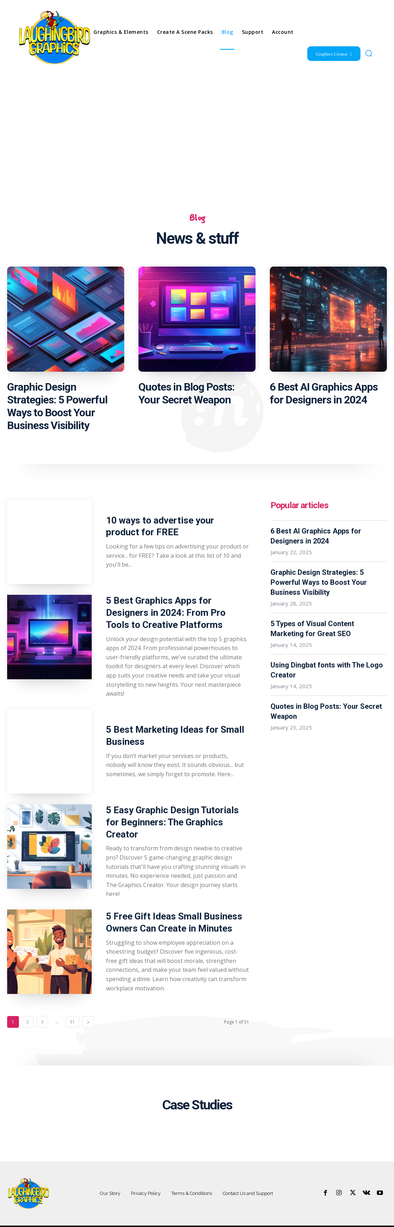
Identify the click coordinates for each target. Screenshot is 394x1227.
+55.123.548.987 (373, 1220)
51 (72, 1008)
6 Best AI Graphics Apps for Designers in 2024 (324, 395)
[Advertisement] (197, 130)
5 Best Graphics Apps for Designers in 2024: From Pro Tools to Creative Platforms (175, 612)
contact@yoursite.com (327, 1220)
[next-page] (88, 1008)
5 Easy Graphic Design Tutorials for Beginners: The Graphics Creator (174, 814)
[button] (369, 53)
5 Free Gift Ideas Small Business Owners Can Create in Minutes (169, 909)
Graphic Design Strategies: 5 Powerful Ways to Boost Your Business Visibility (57, 407)
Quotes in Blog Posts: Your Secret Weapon (186, 395)
